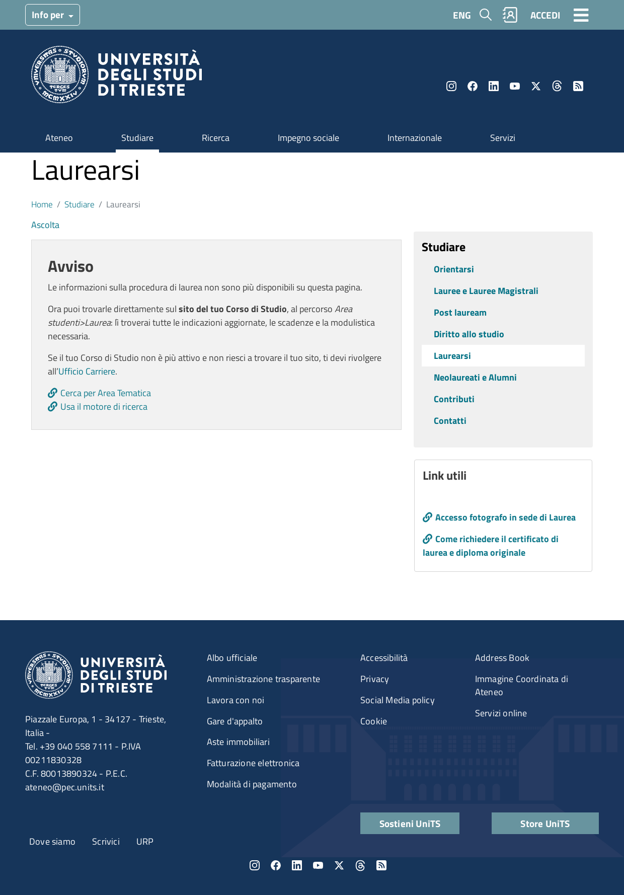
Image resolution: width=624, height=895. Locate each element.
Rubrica (510, 15)
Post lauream (460, 312)
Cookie (373, 721)
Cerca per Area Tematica (105, 393)
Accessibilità (384, 657)
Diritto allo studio (469, 334)
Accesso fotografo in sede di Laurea (505, 517)
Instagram (451, 86)
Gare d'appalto (235, 721)
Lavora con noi (236, 700)
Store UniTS (545, 823)
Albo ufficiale (232, 657)
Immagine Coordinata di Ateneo (521, 685)
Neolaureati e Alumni (475, 377)
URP (145, 841)
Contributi (454, 399)
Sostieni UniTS (410, 823)
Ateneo (59, 137)
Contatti (450, 420)
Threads (557, 86)
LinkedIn (493, 86)
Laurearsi (452, 355)
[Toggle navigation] (581, 14)
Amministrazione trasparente (263, 679)
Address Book (502, 657)
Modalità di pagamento (252, 784)
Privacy (374, 679)
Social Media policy (397, 700)
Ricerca (215, 137)
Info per (49, 14)
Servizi (502, 137)
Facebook (472, 86)
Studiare (137, 137)
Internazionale (414, 137)
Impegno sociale (308, 137)
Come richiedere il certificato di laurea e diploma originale (491, 545)
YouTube (514, 86)
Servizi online (501, 713)
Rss (578, 86)
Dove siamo (52, 841)
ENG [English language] (462, 15)
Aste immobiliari (238, 742)
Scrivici (106, 841)
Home (42, 204)
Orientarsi (454, 269)
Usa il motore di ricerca (103, 406)
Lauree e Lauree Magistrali (486, 290)
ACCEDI (545, 15)
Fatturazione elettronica (253, 763)
